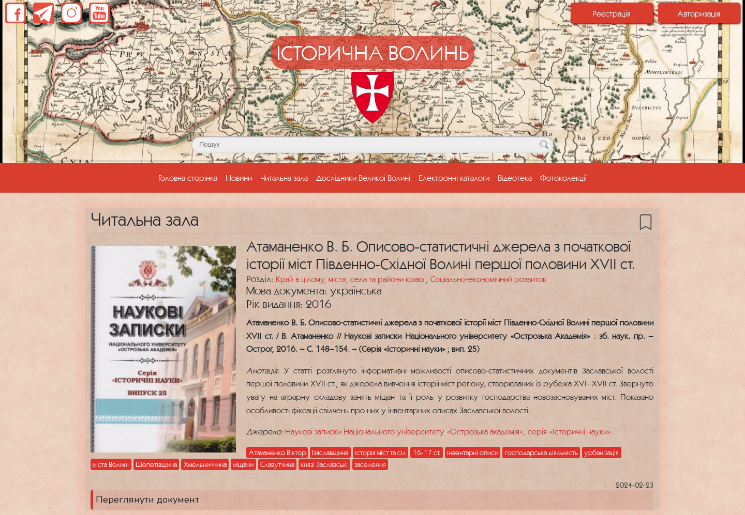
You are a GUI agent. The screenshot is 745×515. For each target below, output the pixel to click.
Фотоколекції (563, 177)
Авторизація (698, 13)
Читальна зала (284, 177)
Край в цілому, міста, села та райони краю (351, 279)
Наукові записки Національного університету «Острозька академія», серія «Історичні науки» (448, 431)
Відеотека (515, 177)
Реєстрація (611, 13)
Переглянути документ (147, 499)
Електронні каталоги (454, 177)
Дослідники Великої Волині (363, 177)
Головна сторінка (189, 176)
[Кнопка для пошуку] (544, 144)
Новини (239, 177)
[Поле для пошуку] (372, 144)
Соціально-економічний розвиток (488, 279)
